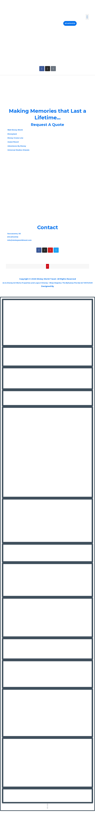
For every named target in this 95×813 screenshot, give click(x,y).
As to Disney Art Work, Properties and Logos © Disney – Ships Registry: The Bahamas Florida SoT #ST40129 (47, 284)
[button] (87, 17)
